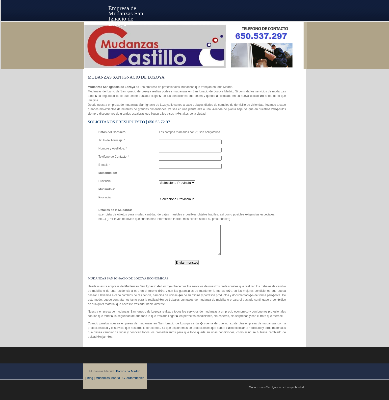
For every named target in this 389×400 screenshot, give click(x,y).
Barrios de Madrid (128, 377)
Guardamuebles (133, 384)
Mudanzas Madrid (108, 384)
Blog (90, 384)
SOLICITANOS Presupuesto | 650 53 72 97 (129, 122)
